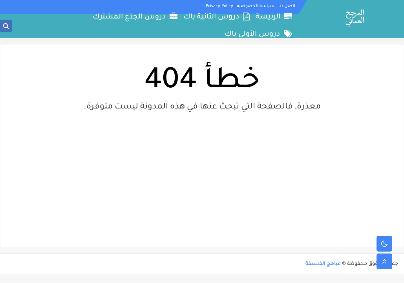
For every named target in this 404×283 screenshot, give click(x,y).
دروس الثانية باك (216, 17)
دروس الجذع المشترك (135, 17)
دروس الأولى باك (258, 34)
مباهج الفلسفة (323, 264)
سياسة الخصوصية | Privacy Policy (240, 6)
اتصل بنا (286, 6)
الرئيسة (274, 17)
